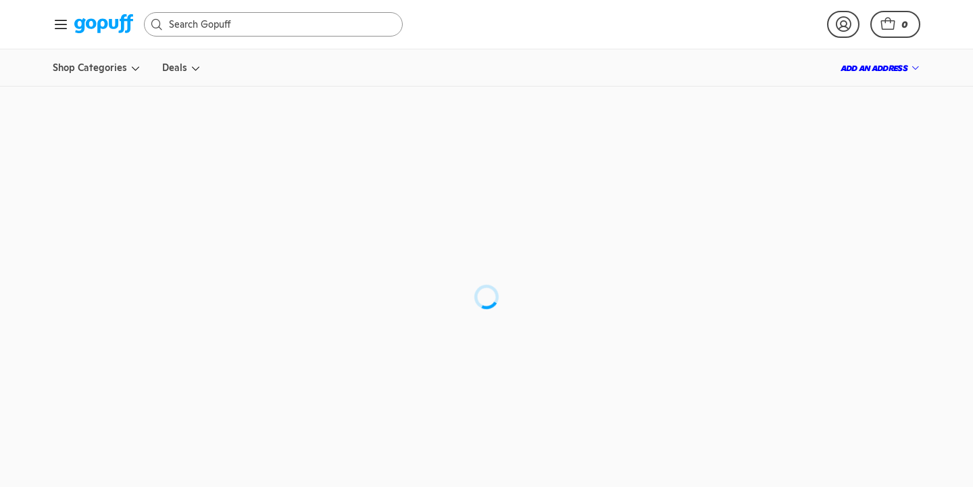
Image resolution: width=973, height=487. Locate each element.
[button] (895, 24)
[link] (103, 24)
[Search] (280, 24)
